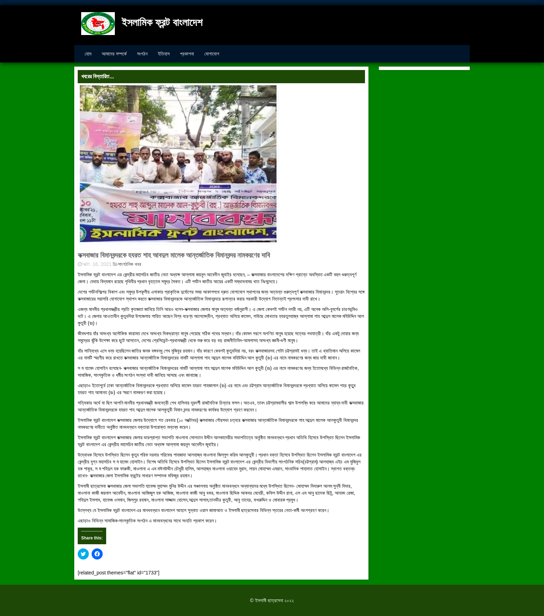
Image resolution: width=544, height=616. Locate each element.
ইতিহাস (164, 54)
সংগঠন (142, 54)
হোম (88, 54)
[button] (178, 164)
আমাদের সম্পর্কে (114, 54)
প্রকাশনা (187, 54)
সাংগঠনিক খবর (129, 264)
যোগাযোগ (211, 54)
